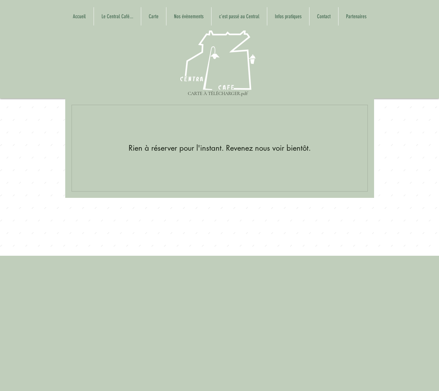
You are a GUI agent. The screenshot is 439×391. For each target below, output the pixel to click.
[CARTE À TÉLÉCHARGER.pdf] (218, 64)
